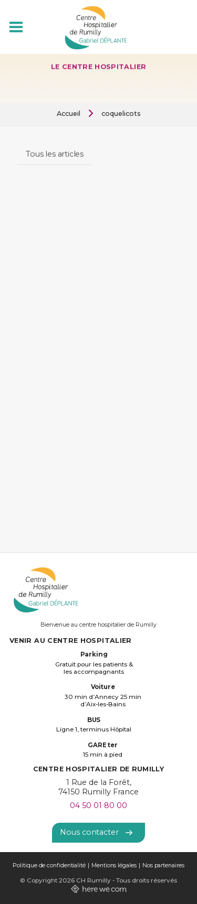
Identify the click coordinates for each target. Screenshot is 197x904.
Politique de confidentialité (49, 865)
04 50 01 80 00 (98, 805)
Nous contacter (96, 832)
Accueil (68, 113)
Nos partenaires (163, 865)
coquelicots (121, 113)
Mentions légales (114, 865)
